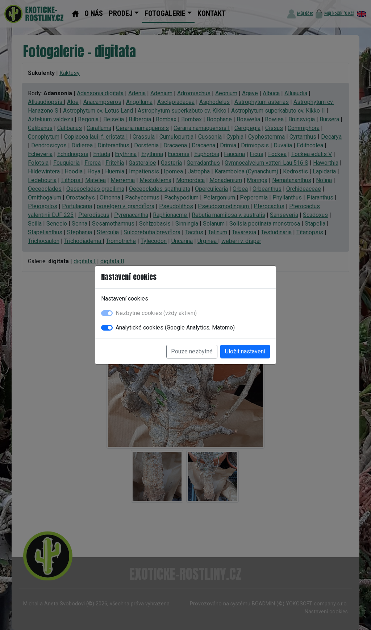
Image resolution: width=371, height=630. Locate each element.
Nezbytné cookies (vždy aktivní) (156, 313)
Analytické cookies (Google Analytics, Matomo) (175, 327)
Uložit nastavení (245, 351)
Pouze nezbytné (192, 351)
